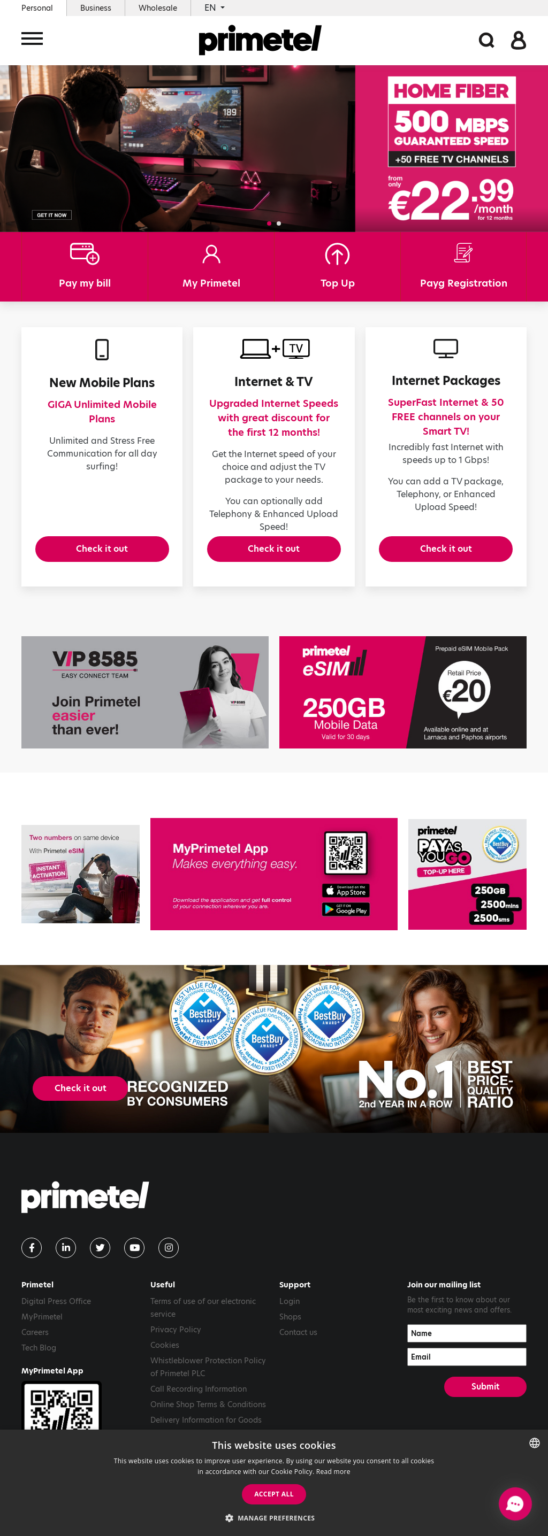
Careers (35, 1341)
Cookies (164, 1353)
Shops (290, 1325)
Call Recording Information (198, 1397)
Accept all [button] (274, 1494)
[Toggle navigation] (32, 41)
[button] (269, 223)
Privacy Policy (175, 1338)
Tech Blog (38, 1356)
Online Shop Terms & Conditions (208, 1413)
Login (289, 1310)
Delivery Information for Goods (206, 1428)
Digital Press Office (56, 1310)
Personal (37, 8)
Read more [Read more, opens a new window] (333, 1471)
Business (95, 8)
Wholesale (158, 8)
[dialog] (274, 1483)
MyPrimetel (42, 1325)
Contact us (298, 1341)
